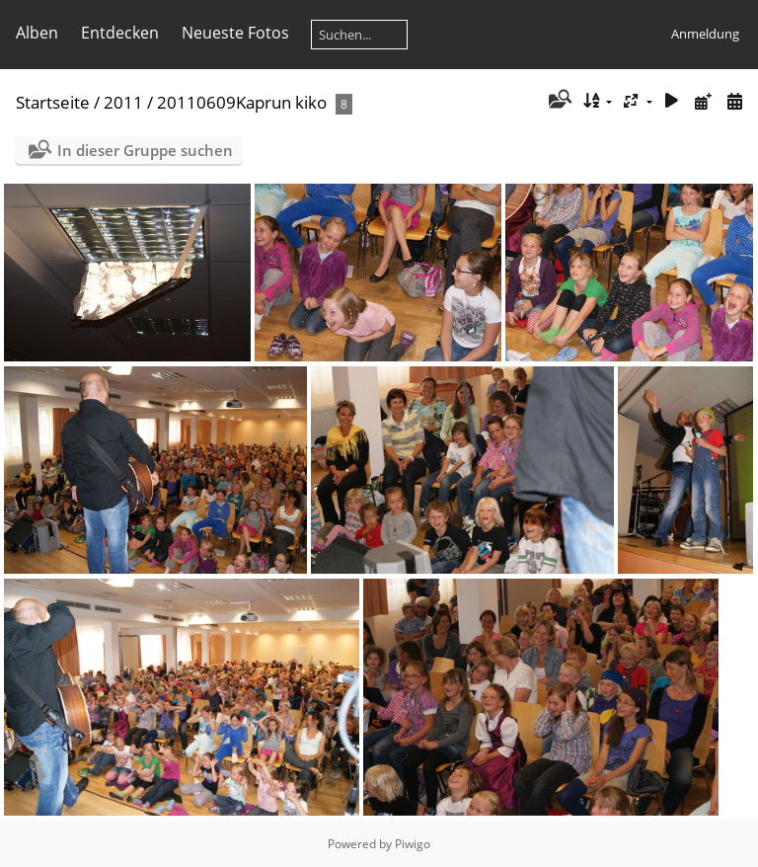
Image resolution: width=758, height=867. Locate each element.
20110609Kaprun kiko (242, 102)
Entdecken (120, 32)
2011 (123, 102)
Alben (37, 32)
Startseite (53, 102)
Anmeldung (705, 33)
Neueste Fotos (235, 32)
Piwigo (412, 843)
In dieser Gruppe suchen (145, 150)
